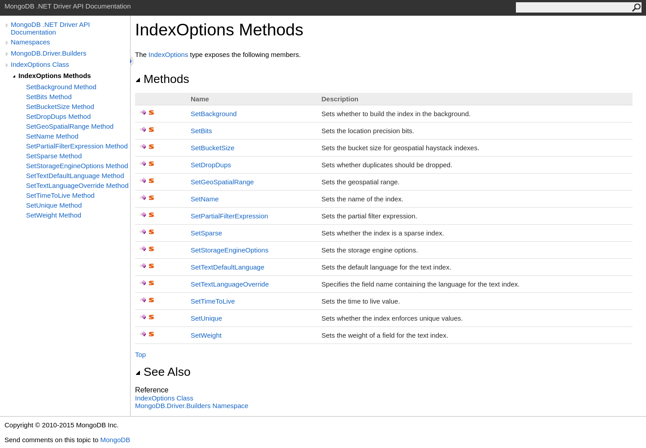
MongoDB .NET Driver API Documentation (50, 28)
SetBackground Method (61, 87)
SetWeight (206, 335)
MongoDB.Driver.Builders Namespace (192, 405)
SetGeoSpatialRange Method (69, 126)
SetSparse (206, 233)
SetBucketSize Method (60, 106)
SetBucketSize (213, 148)
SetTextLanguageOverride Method (77, 185)
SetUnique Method (54, 205)
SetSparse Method (54, 156)
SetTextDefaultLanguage (227, 267)
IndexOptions (168, 54)
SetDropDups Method (58, 116)
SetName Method (52, 136)
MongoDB (115, 440)
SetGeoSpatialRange (222, 182)
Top (140, 354)
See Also (163, 371)
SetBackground (214, 113)
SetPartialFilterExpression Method (77, 146)
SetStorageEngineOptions (229, 250)
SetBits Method (49, 96)
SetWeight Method (53, 215)
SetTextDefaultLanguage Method (75, 175)
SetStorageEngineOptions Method (77, 166)
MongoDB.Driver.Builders (48, 53)
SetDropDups (211, 165)
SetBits (201, 131)
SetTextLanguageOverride (230, 284)
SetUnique (206, 318)
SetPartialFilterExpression (229, 216)
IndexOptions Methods (54, 75)
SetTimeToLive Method (60, 195)
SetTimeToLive (213, 301)
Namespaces (30, 42)
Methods (162, 79)
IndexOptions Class (40, 64)
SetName (205, 199)
